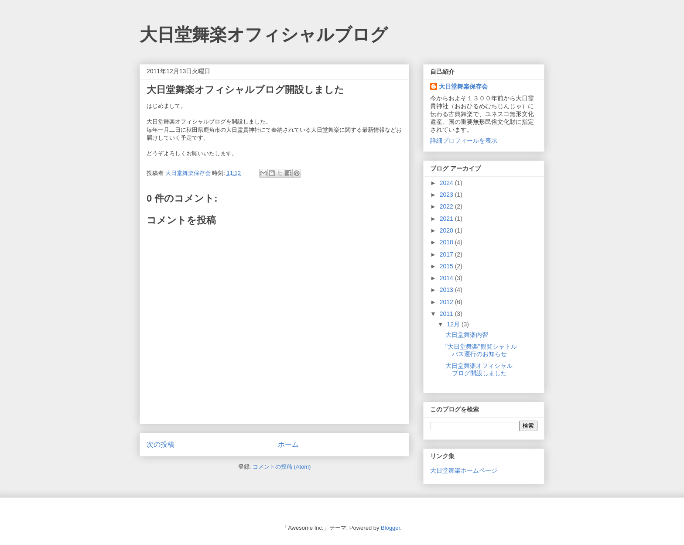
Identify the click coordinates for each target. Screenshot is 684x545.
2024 (447, 182)
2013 (447, 289)
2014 (447, 277)
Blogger (390, 527)
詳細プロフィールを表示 (463, 140)
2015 (447, 266)
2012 (447, 301)
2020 (447, 230)
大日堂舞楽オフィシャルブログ (264, 34)
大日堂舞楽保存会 (463, 86)
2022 (447, 206)
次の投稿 (160, 444)
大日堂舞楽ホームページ (463, 470)
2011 (447, 313)
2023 (447, 194)
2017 (447, 254)
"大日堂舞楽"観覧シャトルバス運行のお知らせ (481, 350)
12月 (454, 324)
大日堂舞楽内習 (466, 334)
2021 (447, 218)
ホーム (288, 444)
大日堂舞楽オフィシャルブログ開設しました (479, 369)
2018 (447, 242)
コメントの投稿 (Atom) (282, 466)
